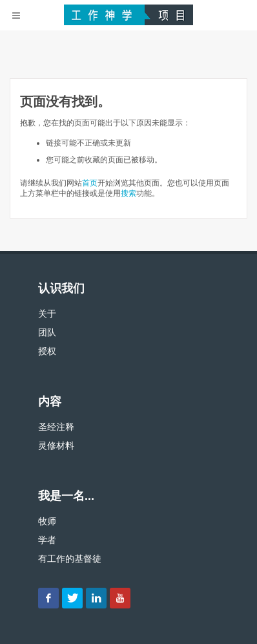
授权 (47, 351)
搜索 (128, 193)
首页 (90, 183)
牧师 (47, 521)
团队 (47, 332)
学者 (47, 540)
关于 (47, 313)
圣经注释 (56, 427)
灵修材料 (56, 445)
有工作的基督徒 (69, 558)
